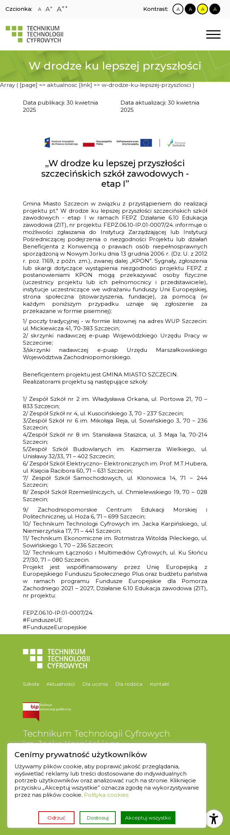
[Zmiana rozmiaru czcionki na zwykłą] (39, 9)
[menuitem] (33, 684)
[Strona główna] (34, 34)
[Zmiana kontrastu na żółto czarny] (202, 9)
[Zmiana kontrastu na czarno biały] (190, 9)
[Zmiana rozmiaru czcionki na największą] (62, 9)
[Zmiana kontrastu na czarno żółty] (214, 9)
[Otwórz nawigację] (213, 34)
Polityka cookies (106, 794)
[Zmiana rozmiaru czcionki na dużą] (49, 9)
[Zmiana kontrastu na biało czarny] (177, 9)
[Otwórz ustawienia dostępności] (214, 819)
